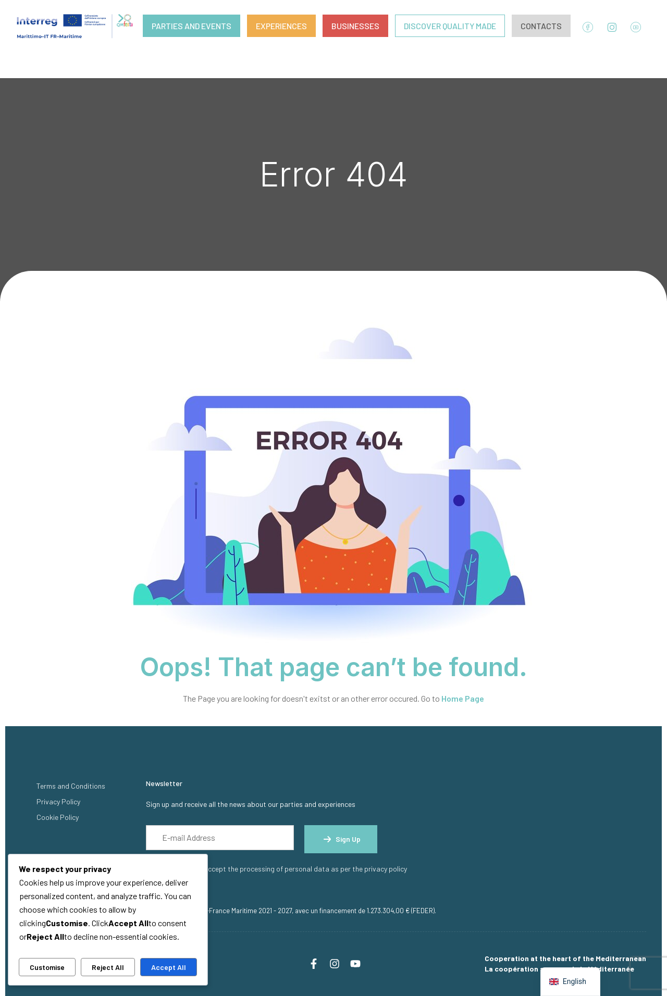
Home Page (462, 698)
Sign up (341, 839)
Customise (47, 967)
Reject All (108, 967)
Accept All (168, 967)
